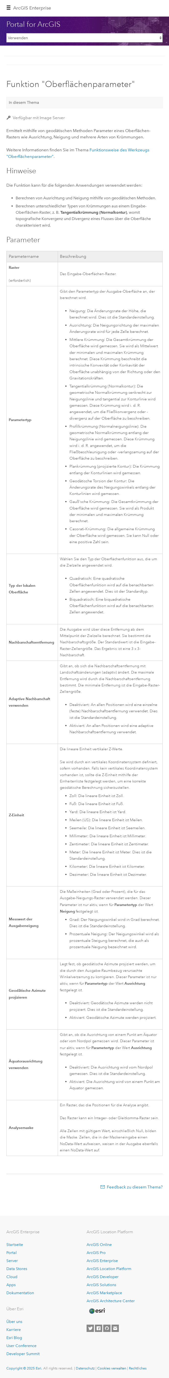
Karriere (13, 1329)
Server (12, 1260)
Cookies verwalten (111, 1368)
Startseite (14, 1244)
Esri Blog (14, 1337)
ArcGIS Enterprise (32, 8)
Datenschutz (85, 1368)
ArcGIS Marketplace (104, 1293)
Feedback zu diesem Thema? (135, 1187)
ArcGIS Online (99, 1244)
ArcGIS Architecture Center (111, 1301)
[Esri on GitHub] (107, 1328)
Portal (11, 1252)
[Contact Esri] (115, 1328)
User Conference (21, 1345)
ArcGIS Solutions (101, 1284)
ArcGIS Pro (96, 1252)
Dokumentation (20, 1293)
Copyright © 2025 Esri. (24, 1368)
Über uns (14, 1321)
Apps (11, 1284)
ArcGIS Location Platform (109, 1268)
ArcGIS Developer (103, 1276)
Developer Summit (23, 1353)
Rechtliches (137, 1368)
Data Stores (16, 1268)
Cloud (11, 1276)
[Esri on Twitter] (90, 1328)
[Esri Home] (96, 1311)
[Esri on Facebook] (98, 1328)
